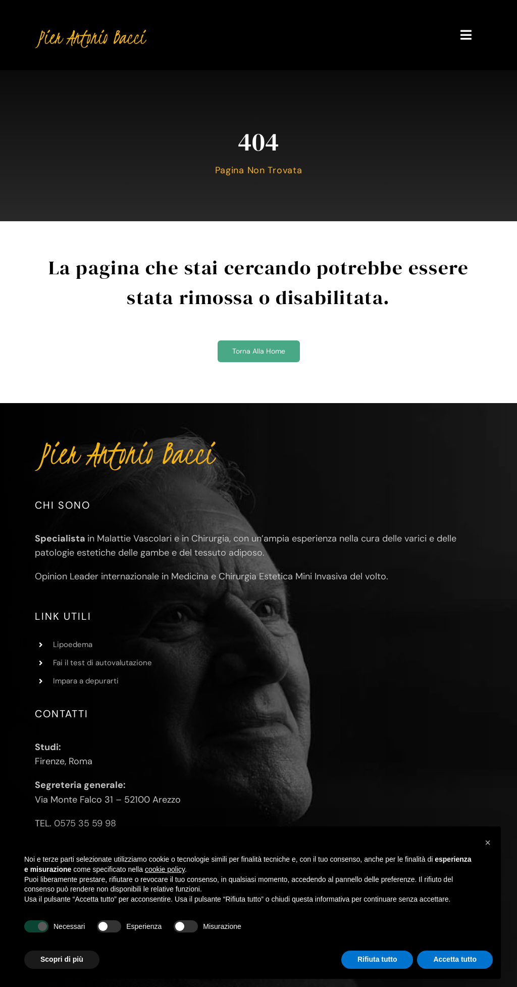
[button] (488, 842)
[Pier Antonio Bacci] (91, 30)
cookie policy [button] (165, 869)
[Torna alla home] (259, 351)
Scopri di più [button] (61, 959)
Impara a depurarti (86, 681)
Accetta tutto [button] (455, 959)
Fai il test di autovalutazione (102, 663)
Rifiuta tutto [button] (377, 959)
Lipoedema (72, 644)
